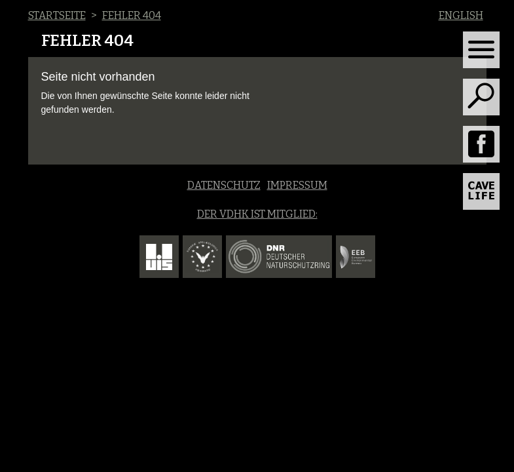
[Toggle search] (481, 97)
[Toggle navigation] (481, 49)
